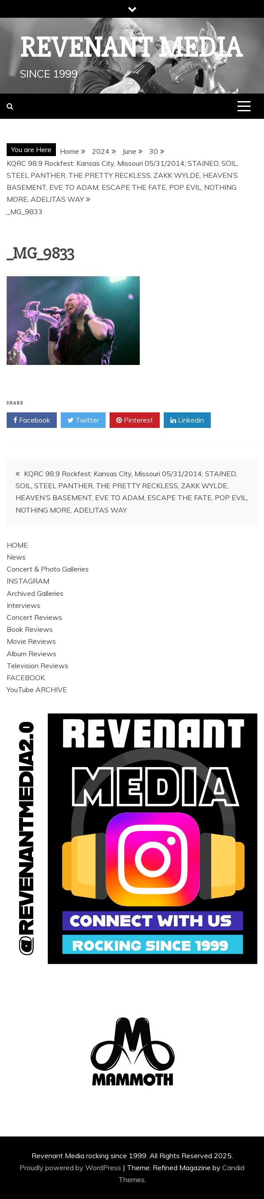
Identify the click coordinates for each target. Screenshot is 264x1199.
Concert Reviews (34, 617)
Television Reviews (37, 665)
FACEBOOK (26, 677)
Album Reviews (31, 653)
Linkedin (187, 420)
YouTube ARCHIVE (37, 689)
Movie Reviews (31, 641)
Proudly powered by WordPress (71, 1167)
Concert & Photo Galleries (48, 568)
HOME (17, 545)
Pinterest (134, 420)
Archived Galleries (35, 593)
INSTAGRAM (28, 580)
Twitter (83, 420)
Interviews (23, 605)
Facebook (31, 420)
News (16, 556)
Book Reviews (30, 629)
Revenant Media (131, 48)
